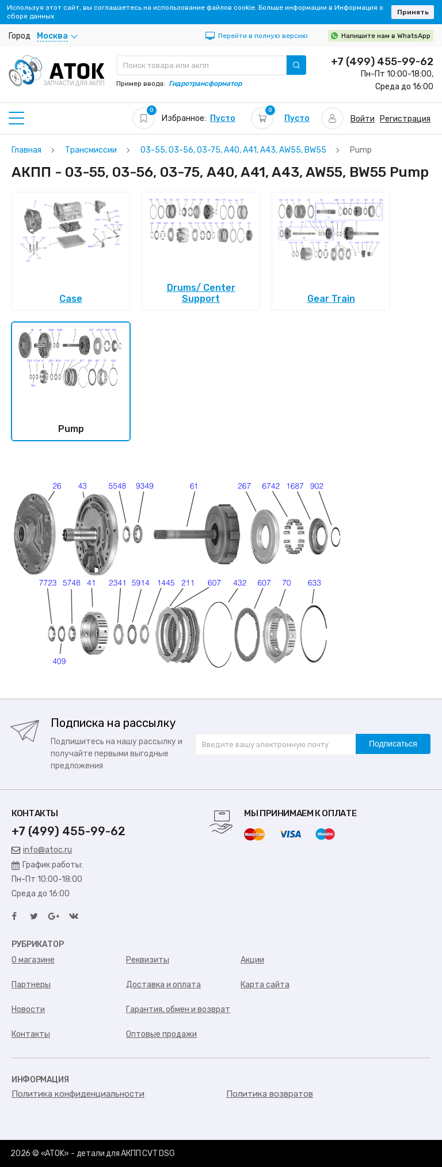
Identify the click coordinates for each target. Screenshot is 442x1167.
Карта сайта (265, 985)
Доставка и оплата (163, 985)
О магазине (33, 960)
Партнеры (31, 985)
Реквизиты (147, 960)
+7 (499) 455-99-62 (382, 61)
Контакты (31, 1034)
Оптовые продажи (161, 1034)
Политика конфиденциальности (78, 1094)
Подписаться (393, 743)
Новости (28, 1009)
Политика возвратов (269, 1094)
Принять (413, 12)
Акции (252, 960)
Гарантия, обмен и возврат (178, 1009)
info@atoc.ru (42, 850)
